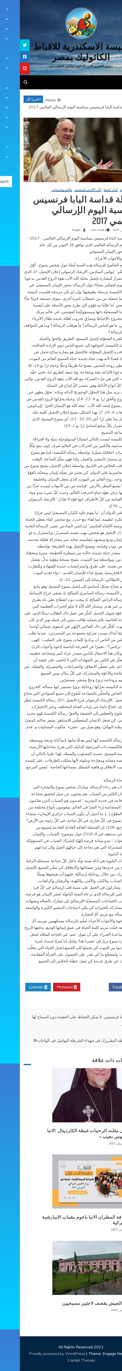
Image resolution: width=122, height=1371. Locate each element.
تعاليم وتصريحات (42, 189)
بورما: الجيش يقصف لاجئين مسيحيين (78, 1303)
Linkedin (18, 987)
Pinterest (47, 987)
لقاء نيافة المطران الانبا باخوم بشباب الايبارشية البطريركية (68, 1220)
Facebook (103, 987)
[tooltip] (5, 45)
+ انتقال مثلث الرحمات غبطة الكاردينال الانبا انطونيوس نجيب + (71, 1133)
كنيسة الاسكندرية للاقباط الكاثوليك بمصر (61, 52)
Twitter (74, 987)
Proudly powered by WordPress (37, 1353)
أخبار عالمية (107, 189)
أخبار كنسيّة (91, 189)
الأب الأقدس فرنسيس (67, 189)
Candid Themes (61, 1360)
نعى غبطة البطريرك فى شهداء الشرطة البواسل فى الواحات (65, 1040)
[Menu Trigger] (109, 10)
